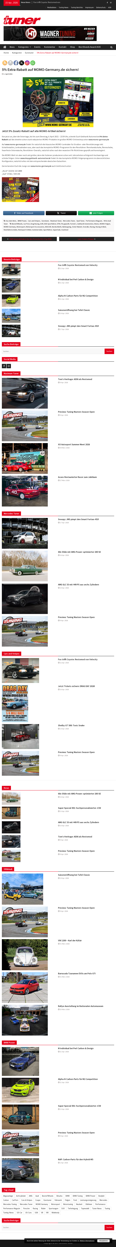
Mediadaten (51, 7)
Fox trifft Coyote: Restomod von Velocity (78, 265)
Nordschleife (57, 227)
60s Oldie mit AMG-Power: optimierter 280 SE (79, 552)
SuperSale (57, 230)
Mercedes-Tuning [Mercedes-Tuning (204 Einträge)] (10, 1204)
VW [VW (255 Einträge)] (47, 1212)
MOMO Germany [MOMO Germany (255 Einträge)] (42, 1204)
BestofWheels (17, 224)
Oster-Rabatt (77, 227)
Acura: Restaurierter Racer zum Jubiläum (77, 477)
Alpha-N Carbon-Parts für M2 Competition (78, 295)
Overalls (86, 227)
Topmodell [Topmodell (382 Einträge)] (85, 1208)
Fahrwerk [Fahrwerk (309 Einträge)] (58, 1200)
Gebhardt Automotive (85, 224)
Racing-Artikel (101, 227)
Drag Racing (35, 224)
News (12, 47)
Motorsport (21, 227)
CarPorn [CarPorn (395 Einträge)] (15, 1200)
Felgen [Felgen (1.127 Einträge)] (67, 1200)
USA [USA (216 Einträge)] (36, 1212)
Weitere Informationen (87, 1241)
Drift (41, 224)
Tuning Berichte (77, 7)
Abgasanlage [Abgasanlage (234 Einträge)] (8, 1196)
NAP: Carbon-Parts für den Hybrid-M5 (75, 1159)
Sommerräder (37, 230)
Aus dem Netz (11, 221)
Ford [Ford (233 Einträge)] (75, 1200)
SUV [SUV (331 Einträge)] (63, 1208)
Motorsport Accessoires (35, 227)
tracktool (64, 230)
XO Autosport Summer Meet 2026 (74, 444)
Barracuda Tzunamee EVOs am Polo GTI (77, 973)
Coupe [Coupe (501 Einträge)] (37, 1200)
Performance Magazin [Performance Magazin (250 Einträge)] (11, 1208)
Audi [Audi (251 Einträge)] (37, 1196)
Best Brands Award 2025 (90, 47)
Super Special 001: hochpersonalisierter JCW (79, 808)
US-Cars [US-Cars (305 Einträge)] (28, 1212)
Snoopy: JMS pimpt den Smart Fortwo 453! (78, 326)
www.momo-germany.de (98, 139)
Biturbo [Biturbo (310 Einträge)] (59, 1196)
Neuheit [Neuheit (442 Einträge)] (79, 1204)
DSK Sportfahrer (50, 224)
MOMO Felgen (105, 224)
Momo (96, 224)
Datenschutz (101, 7)
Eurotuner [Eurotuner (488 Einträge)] (47, 1200)
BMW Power (22, 221)
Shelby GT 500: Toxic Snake (71, 725)
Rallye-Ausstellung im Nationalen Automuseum (80, 1006)
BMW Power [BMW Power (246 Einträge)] (90, 1196)
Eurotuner (45, 221)
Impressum (89, 7)
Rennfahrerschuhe (10, 230)
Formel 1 (73, 224)
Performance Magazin (94, 221)
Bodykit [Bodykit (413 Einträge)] (101, 1196)
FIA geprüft (65, 224)
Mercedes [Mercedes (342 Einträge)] (103, 1200)
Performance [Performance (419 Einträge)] (100, 1204)
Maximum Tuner (56, 221)
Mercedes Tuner (69, 221)
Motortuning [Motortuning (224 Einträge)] (68, 1204)
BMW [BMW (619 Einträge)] (68, 1196)
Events (37, 47)
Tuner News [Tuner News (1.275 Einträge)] (97, 1208)
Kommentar (49, 47)
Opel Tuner (80, 221)
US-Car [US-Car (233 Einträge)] (19, 1212)
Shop (72, 47)
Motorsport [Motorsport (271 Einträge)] (55, 1204)
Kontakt (62, 47)
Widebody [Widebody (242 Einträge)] (55, 1212)
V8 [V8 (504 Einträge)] (42, 1212)
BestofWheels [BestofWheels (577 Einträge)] (47, 1196)
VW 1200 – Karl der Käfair (70, 940)
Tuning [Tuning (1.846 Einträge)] (107, 1208)
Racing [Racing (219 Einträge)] (35, 1208)
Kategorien (23, 47)
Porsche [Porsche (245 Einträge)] (26, 1208)
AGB (109, 7)
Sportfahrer (47, 230)
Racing (92, 227)
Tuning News (63, 7)
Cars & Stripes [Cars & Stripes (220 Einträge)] (26, 1200)
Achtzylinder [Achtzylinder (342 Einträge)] (21, 1196)
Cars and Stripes (34, 221)
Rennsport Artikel (24, 230)
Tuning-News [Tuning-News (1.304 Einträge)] (8, 1212)
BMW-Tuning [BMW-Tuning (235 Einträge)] (78, 1196)
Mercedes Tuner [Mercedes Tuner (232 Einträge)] (26, 1204)
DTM (58, 224)
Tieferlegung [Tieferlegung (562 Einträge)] (73, 1208)
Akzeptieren (103, 1241)
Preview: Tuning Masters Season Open (76, 411)
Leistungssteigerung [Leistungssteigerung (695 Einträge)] (88, 1200)
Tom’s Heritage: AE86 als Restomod (75, 379)
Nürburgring (66, 227)
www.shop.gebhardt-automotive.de (35, 158)
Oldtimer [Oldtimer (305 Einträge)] (88, 1204)
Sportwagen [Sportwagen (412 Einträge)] (53, 1208)
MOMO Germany (10, 227)
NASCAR (48, 227)
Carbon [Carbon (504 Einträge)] (6, 1200)
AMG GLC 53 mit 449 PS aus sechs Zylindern (78, 584)
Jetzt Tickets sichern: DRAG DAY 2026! (76, 686)
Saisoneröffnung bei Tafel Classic (74, 310)
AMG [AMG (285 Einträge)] (30, 1196)
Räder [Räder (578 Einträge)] (43, 1208)
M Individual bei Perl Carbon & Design (76, 279)
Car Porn (26, 224)
